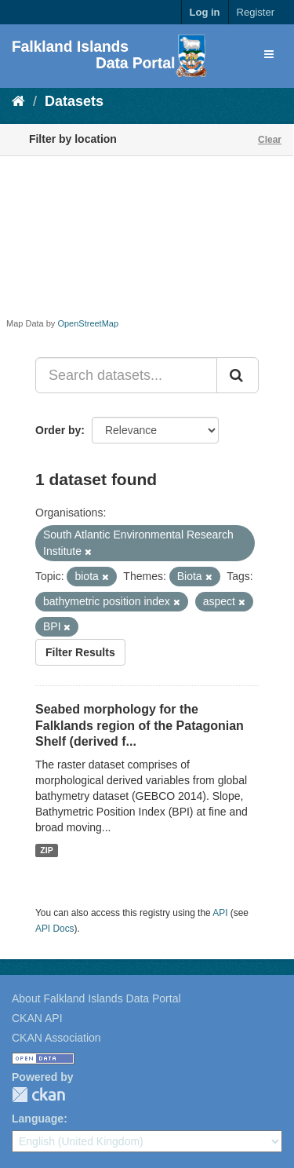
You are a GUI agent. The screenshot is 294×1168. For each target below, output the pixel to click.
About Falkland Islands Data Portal (96, 998)
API (219, 912)
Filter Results (80, 652)
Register (255, 12)
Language (38, 1118)
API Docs (54, 928)
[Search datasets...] (126, 375)
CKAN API (37, 1018)
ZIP (46, 850)
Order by (58, 430)
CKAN (38, 1094)
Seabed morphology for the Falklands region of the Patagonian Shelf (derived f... (139, 726)
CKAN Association (56, 1037)
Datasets (74, 101)
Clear (269, 139)
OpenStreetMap (87, 323)
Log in (205, 12)
